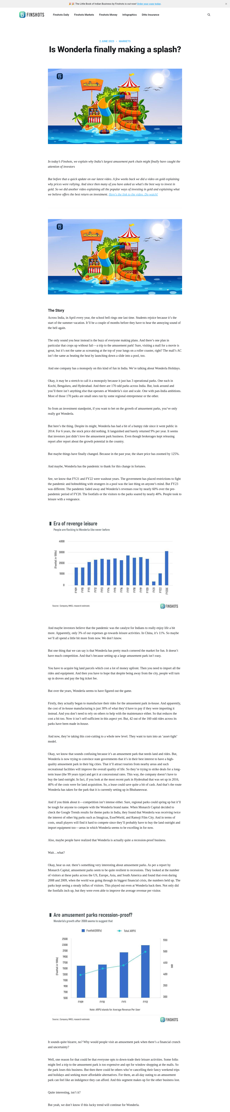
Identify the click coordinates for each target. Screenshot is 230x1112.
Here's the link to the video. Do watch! (133, 194)
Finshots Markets (84, 14)
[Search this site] (208, 14)
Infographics (129, 14)
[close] (226, 3)
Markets (124, 41)
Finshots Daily (61, 14)
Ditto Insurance (150, 14)
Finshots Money (108, 14)
